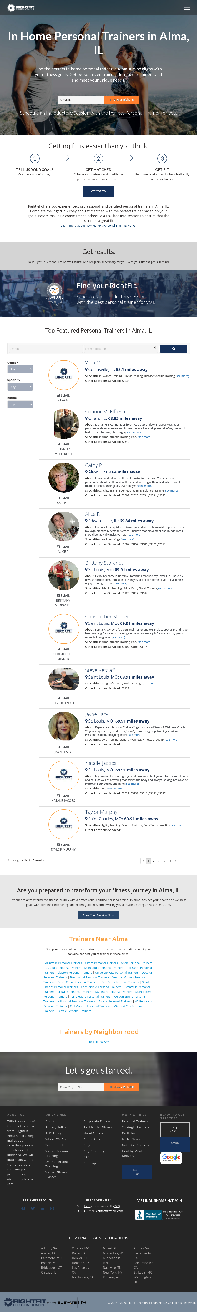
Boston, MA (49, 1263)
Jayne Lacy (96, 714)
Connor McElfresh (105, 411)
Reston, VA (141, 1248)
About (49, 1121)
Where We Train (57, 1139)
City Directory (94, 1151)
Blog (87, 1145)
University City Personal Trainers (117, 972)
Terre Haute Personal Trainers (90, 996)
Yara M (93, 362)
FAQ (87, 1157)
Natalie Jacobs (100, 762)
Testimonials (55, 1145)
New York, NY (112, 1272)
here (87, 1206)
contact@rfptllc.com (109, 1211)
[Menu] (187, 8)
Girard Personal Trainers (101, 963)
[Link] (21, 8)
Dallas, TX (79, 1253)
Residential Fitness (98, 1127)
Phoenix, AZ (111, 1277)
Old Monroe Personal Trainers (90, 1006)
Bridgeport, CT (51, 1267)
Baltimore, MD (51, 1258)
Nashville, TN (112, 1267)
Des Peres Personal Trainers (120, 982)
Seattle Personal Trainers (74, 1011)
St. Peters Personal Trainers (113, 992)
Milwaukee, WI (113, 1253)
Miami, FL (109, 1248)
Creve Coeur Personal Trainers (78, 982)
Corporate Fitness (97, 1121)
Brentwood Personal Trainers (89, 977)
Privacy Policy (55, 1127)
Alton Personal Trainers (136, 963)
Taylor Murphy (101, 811)
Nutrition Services (135, 1145)
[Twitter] (33, 1208)
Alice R (92, 513)
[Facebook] (23, 1208)
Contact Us (92, 1139)
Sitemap (90, 1163)
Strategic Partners (135, 1127)
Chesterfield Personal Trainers (101, 987)
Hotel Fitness (94, 1133)
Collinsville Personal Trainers (62, 963)
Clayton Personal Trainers (75, 972)
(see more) (182, 376)
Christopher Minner (107, 616)
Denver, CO (80, 1258)
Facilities (128, 1133)
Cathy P (93, 465)
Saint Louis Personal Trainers (103, 967)
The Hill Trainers (98, 1042)
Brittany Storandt (104, 562)
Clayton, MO (80, 1248)
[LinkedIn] (42, 1208)
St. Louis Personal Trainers (63, 967)
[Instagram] (52, 1208)
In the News (131, 1139)
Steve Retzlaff (100, 670)
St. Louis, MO (143, 1272)
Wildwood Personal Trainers (76, 1001)
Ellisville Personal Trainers (75, 992)
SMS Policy (53, 1133)
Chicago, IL (48, 1272)
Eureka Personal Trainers (115, 1001)
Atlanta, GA (49, 1248)
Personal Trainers (135, 1121)
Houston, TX (80, 1263)
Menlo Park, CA (83, 1277)
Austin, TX (48, 1253)
